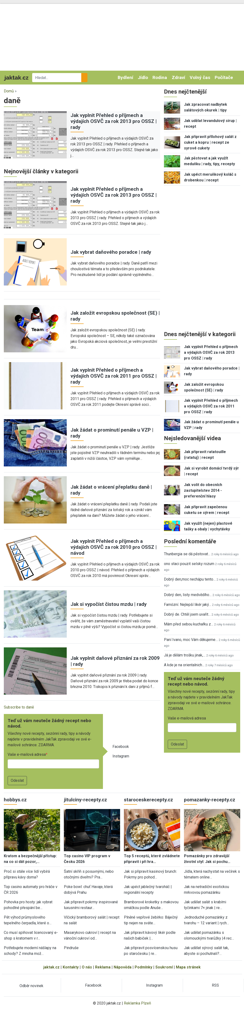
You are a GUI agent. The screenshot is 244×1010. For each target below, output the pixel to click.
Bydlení (125, 77)
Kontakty (71, 967)
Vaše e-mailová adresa (27, 754)
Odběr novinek (31, 986)
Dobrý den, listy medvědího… (188, 594)
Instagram (120, 756)
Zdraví (178, 77)
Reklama (103, 967)
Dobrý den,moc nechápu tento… (190, 579)
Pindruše (71, 948)
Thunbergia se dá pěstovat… (187, 554)
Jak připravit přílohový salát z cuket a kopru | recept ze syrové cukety (210, 142)
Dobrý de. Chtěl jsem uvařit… (187, 614)
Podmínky (143, 967)
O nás (87, 967)
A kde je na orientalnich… (184, 665)
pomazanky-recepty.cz (209, 800)
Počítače (224, 77)
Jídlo (143, 77)
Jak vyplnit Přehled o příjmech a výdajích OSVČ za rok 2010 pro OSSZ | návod (114, 547)
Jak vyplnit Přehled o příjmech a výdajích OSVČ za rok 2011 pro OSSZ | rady (114, 376)
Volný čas (200, 77)
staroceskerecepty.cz (148, 800)
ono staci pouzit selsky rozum (189, 563)
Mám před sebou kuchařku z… (188, 624)
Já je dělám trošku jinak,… (184, 655)
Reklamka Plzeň (137, 1003)
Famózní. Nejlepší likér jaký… (187, 604)
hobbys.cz (15, 800)
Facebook (120, 746)
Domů (9, 91)
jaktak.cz (51, 967)
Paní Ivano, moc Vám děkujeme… (191, 639)
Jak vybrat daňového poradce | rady (111, 252)
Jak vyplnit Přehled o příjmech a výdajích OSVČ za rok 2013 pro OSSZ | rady (114, 121)
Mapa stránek (188, 967)
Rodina (159, 77)
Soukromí (164, 967)
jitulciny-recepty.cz (85, 800)
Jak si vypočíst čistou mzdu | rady (109, 604)
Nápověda (123, 967)
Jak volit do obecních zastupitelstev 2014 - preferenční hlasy (203, 490)
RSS (215, 985)
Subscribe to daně (19, 707)
